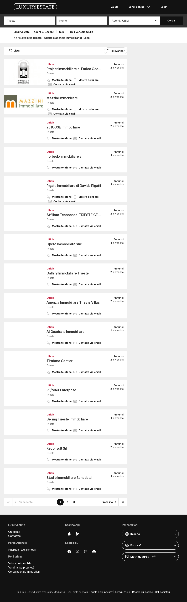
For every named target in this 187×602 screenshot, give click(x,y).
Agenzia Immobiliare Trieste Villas (73, 302)
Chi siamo (14, 531)
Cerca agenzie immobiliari (24, 571)
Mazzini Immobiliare (62, 98)
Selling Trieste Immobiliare (67, 419)
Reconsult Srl (56, 448)
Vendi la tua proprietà (21, 567)
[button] (134, 20)
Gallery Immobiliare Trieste (67, 273)
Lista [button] (14, 51)
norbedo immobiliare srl (65, 156)
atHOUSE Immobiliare (63, 127)
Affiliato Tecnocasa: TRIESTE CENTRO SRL (74, 215)
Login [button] (164, 6)
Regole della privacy (101, 591)
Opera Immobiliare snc (64, 244)
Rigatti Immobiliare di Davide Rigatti (73, 186)
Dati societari (162, 591)
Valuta (114, 6)
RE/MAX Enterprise (61, 390)
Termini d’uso (122, 591)
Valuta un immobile (19, 563)
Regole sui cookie (142, 591)
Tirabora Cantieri (59, 361)
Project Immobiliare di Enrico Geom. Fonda (74, 69)
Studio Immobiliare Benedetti (68, 478)
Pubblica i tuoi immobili (22, 549)
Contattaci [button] (14, 536)
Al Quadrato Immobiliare (65, 332)
